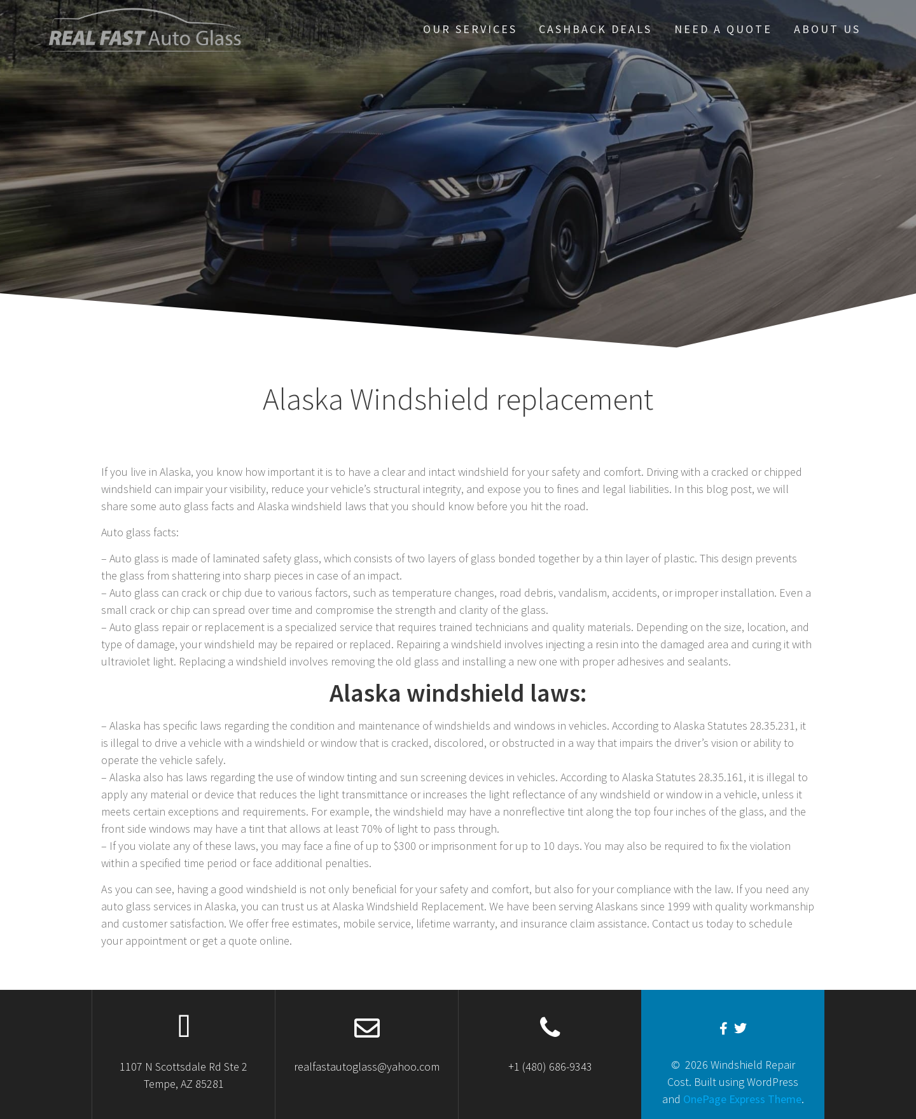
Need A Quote (723, 29)
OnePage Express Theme (742, 1099)
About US (827, 29)
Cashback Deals (595, 29)
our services (470, 29)
